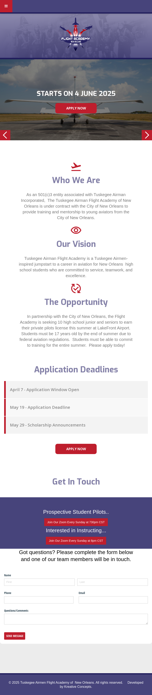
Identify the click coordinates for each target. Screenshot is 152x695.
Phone (7, 593)
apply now (76, 449)
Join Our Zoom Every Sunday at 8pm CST (76, 540)
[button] (6, 6)
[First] (39, 582)
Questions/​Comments (16, 610)
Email (82, 593)
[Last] (112, 582)
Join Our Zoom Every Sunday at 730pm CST (76, 522)
